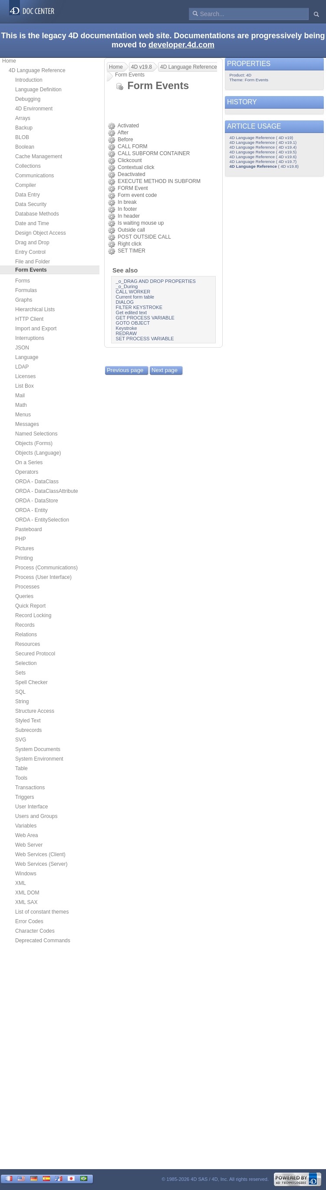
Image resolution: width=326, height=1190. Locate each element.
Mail (20, 395)
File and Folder (32, 262)
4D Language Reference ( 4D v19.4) (263, 147)
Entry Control (30, 252)
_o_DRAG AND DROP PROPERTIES (156, 281)
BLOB (22, 137)
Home (9, 61)
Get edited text (131, 312)
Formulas (26, 290)
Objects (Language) (38, 453)
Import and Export (35, 329)
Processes (27, 587)
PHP (20, 539)
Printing (24, 558)
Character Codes (35, 931)
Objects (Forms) (34, 443)
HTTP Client (29, 319)
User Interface (31, 807)
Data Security (30, 204)
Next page (164, 370)
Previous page (125, 370)
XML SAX (26, 902)
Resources (27, 644)
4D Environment (34, 109)
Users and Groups (36, 816)
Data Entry (27, 195)
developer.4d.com (181, 44)
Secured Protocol (35, 654)
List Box (24, 386)
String (22, 701)
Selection (25, 663)
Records (25, 625)
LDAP (22, 367)
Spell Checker (31, 682)
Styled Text (27, 721)
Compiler (25, 185)
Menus (23, 415)
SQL (20, 692)
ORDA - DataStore (36, 501)
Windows (25, 874)
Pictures (24, 548)
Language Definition (38, 89)
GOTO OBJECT (133, 323)
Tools (21, 778)
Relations (26, 635)
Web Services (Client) (40, 854)
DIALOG (125, 302)
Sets (20, 673)
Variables (25, 826)
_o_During (127, 286)
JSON (22, 348)
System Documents (37, 749)
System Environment (39, 759)
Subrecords (28, 730)
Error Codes (29, 921)
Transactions (30, 787)
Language (26, 357)
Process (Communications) (46, 568)
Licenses (25, 376)
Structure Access (34, 711)
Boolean (24, 147)
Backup (24, 128)
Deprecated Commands (42, 940)
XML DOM (27, 893)
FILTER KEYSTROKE (139, 307)
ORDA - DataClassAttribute (46, 491)
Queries (24, 596)
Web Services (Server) (41, 864)
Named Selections (36, 434)
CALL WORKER (133, 291)
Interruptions (29, 338)
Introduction (29, 80)
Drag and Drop (32, 242)
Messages (27, 424)
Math (21, 405)
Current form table (135, 296)
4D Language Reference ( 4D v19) (261, 137)
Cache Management (38, 156)
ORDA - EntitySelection (42, 520)
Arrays (22, 118)
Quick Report (30, 606)
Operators (26, 472)
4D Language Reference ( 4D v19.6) (263, 156)
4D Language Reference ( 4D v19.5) (263, 152)
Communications (34, 176)
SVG (20, 740)
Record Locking (33, 615)
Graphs (23, 300)
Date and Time (32, 223)
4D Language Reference (37, 70)
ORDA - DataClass (37, 482)
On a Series (29, 462)
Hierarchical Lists (35, 309)
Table (21, 768)
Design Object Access (40, 233)
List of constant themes (42, 912)
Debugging (27, 99)
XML (20, 883)
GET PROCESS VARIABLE (145, 317)
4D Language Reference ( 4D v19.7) (263, 161)
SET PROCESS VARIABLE (145, 338)
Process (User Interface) (43, 577)
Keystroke (126, 328)
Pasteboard (28, 529)
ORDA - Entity (31, 510)
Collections (28, 166)
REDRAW (126, 333)
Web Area (26, 835)
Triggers (24, 797)
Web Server (29, 845)
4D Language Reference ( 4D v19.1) (263, 142)
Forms (22, 281)
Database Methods (37, 214)
